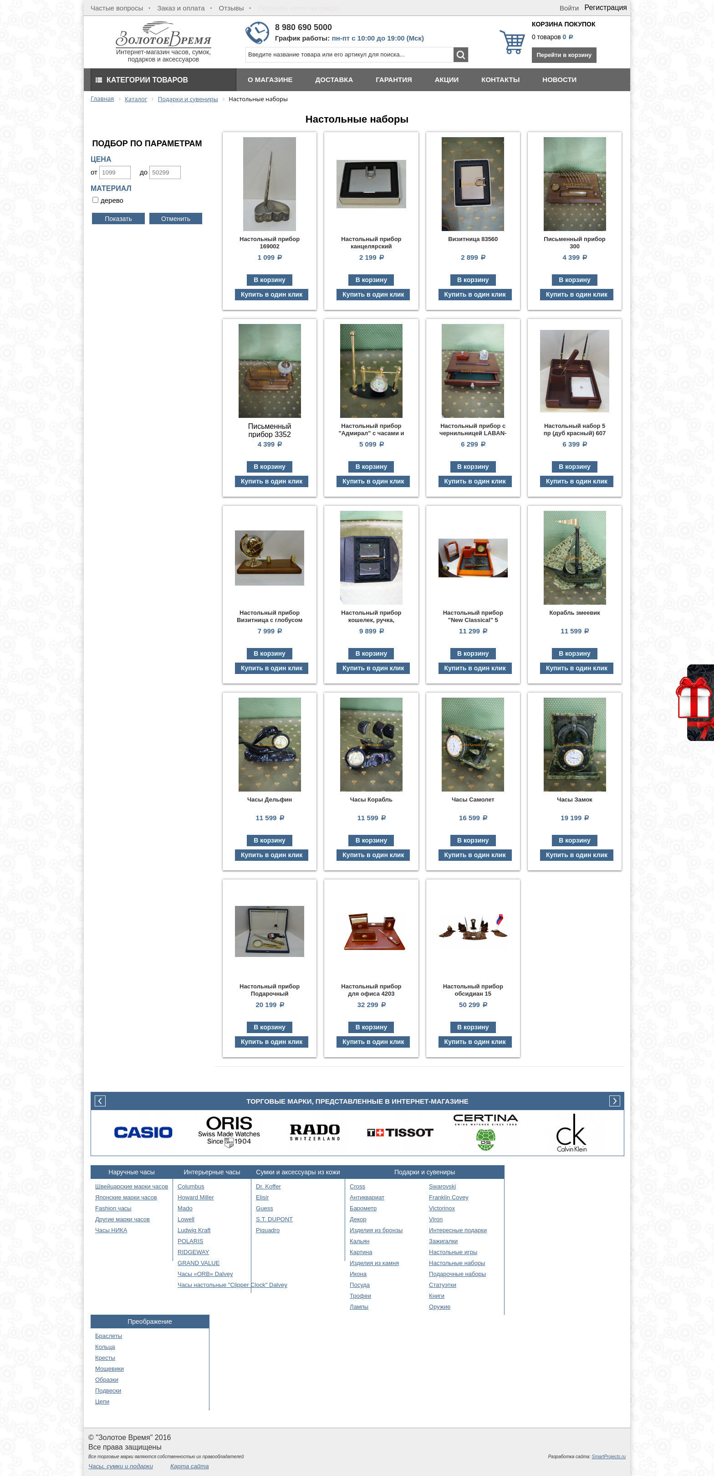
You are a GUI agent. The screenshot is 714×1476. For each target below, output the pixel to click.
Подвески (108, 1390)
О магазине (270, 79)
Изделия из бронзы (376, 1230)
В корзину (270, 279)
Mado (185, 1208)
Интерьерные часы (212, 1172)
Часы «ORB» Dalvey (205, 1273)
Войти (569, 8)
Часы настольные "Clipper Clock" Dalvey (232, 1284)
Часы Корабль (371, 799)
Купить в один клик (271, 294)
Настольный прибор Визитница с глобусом (269, 616)
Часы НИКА (111, 1230)
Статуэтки (442, 1284)
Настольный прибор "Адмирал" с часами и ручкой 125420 (371, 433)
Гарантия (394, 79)
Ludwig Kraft (194, 1230)
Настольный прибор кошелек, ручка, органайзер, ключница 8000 (371, 623)
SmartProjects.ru (609, 1456)
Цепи (102, 1401)
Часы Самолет (473, 799)
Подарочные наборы (457, 1273)
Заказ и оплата (180, 8)
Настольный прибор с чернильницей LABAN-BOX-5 (472, 433)
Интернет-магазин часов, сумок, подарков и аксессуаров (163, 52)
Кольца (105, 1346)
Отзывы (231, 8)
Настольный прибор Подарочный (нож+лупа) (270, 993)
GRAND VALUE (198, 1263)
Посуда (360, 1284)
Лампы (359, 1306)
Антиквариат (367, 1197)
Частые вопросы (117, 8)
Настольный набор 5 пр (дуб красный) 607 (575, 429)
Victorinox (442, 1208)
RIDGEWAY (193, 1252)
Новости (559, 79)
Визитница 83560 (473, 239)
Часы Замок (574, 799)
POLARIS (190, 1241)
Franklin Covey (449, 1197)
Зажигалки (443, 1241)
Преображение (150, 1321)
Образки (106, 1379)
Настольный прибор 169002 (270, 243)
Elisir (262, 1197)
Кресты (105, 1357)
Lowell (186, 1219)
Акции (447, 79)
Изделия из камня (374, 1263)
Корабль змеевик (574, 612)
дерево (112, 200)
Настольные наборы (457, 1263)
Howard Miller (196, 1197)
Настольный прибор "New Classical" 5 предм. (473, 620)
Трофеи (360, 1295)
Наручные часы (131, 1172)
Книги (436, 1295)
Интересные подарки (458, 1230)
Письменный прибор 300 (575, 243)
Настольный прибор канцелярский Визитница (371, 246)
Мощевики (109, 1368)
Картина (361, 1252)
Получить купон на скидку (299, 8)
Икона (358, 1273)
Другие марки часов (122, 1219)
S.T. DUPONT (274, 1219)
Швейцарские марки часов (131, 1186)
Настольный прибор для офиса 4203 (371, 990)
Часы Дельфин (269, 799)
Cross (357, 1186)
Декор (358, 1219)
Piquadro (268, 1230)
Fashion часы (113, 1208)
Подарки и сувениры (424, 1172)
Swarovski (442, 1186)
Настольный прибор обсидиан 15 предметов (473, 993)
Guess (264, 1208)
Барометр (363, 1208)
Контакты (500, 79)
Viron (436, 1219)
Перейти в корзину (564, 54)
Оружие (439, 1306)
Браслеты (108, 1335)
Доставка (334, 79)
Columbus (191, 1186)
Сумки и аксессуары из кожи (298, 1172)
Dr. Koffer (268, 1186)
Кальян (359, 1241)
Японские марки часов (126, 1197)
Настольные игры (453, 1252)
